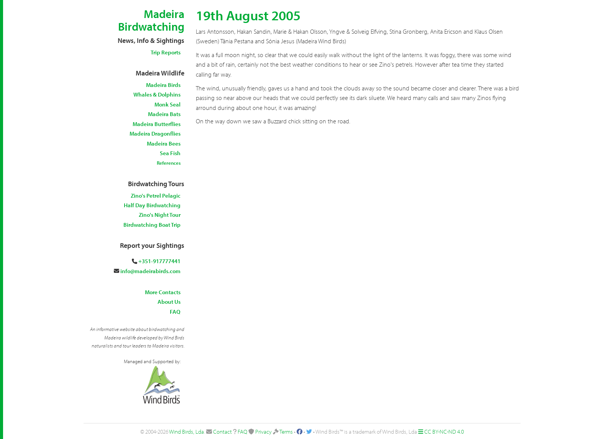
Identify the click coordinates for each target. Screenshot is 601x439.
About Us (169, 301)
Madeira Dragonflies (155, 133)
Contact (222, 431)
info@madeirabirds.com (150, 271)
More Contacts (163, 292)
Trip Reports (166, 52)
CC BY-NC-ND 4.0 (444, 431)
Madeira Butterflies (157, 124)
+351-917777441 (159, 261)
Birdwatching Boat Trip (152, 224)
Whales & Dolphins (157, 94)
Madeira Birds (163, 84)
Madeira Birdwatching (151, 20)
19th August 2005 (248, 15)
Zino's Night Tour (160, 214)
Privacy (263, 431)
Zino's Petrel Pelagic (156, 195)
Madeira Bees (164, 143)
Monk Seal (167, 104)
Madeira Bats (164, 114)
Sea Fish (170, 153)
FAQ (175, 311)
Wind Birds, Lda (186, 431)
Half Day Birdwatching (152, 205)
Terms (286, 431)
